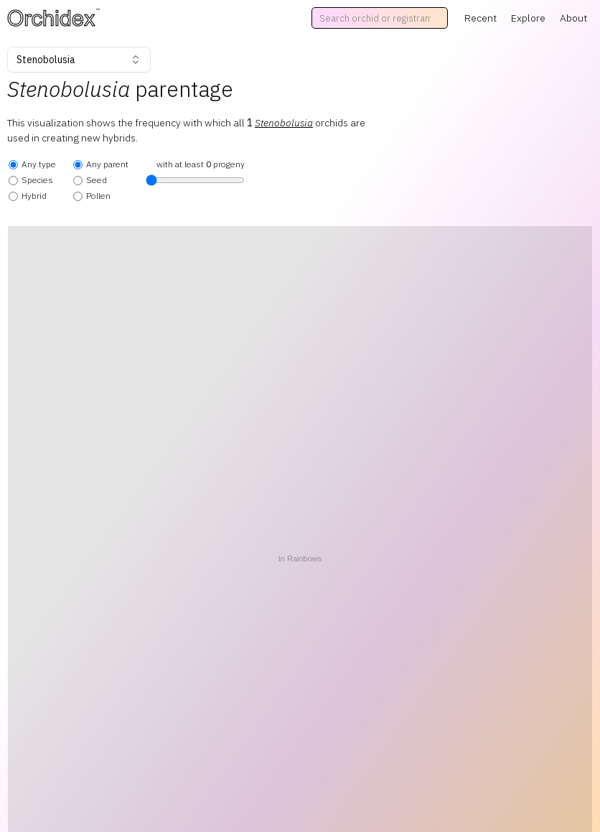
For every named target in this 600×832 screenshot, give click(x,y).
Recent (480, 17)
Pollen (92, 195)
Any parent (100, 164)
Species (31, 179)
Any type (32, 164)
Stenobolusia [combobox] (79, 59)
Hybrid (28, 195)
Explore (528, 17)
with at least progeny (195, 172)
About (573, 17)
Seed (90, 179)
